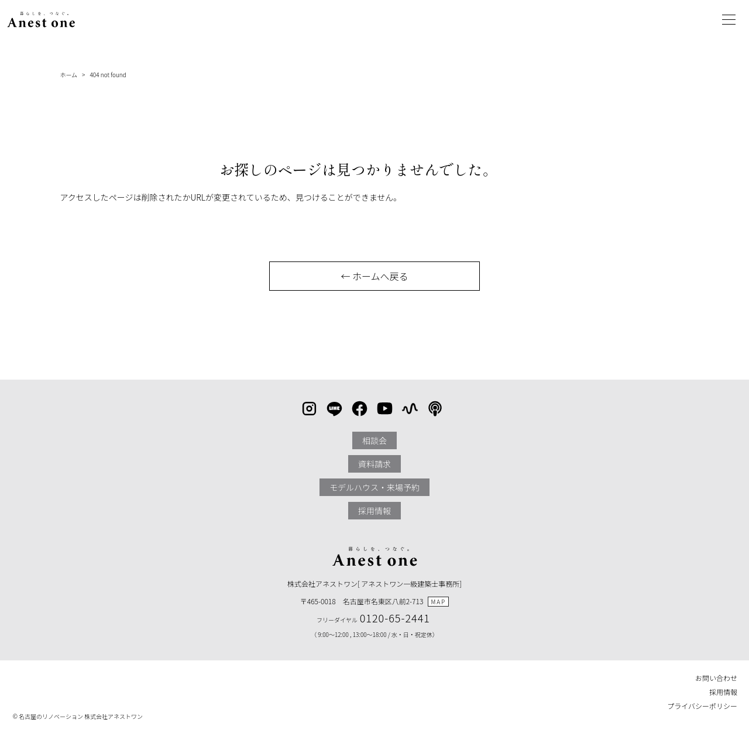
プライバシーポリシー (702, 706)
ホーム (68, 74)
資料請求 (374, 464)
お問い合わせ (716, 678)
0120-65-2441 (395, 617)
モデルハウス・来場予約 (374, 487)
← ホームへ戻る (374, 276)
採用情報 (374, 510)
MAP (438, 601)
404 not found (108, 74)
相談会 (374, 440)
